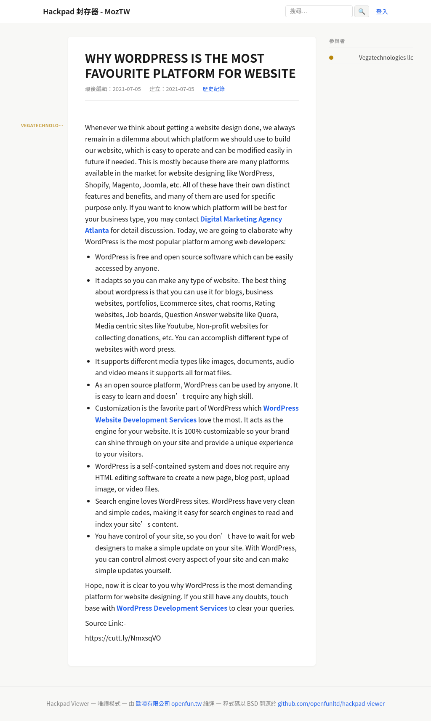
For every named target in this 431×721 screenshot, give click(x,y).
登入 (382, 11)
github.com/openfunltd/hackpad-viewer (331, 703)
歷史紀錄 (214, 89)
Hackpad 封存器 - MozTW (86, 11)
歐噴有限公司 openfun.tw (169, 703)
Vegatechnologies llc (386, 57)
